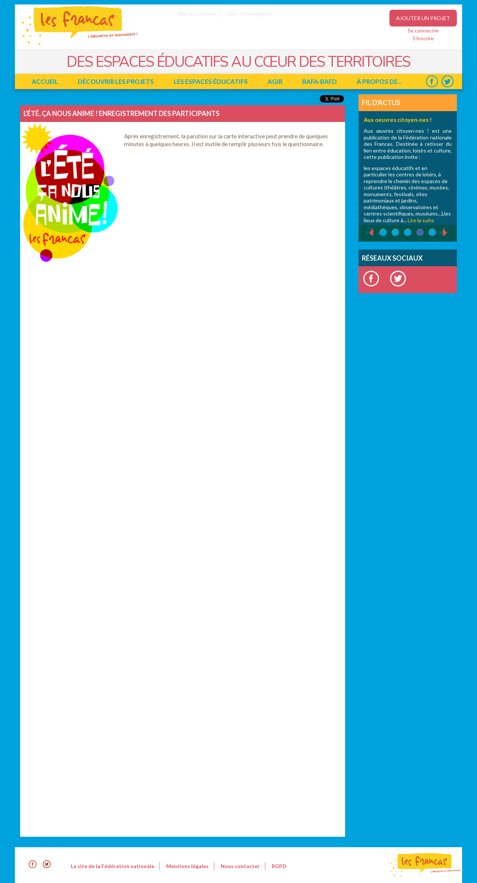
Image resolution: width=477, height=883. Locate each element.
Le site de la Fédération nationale (112, 866)
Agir (275, 81)
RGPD (279, 866)
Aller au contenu (196, 13)
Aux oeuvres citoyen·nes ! (398, 119)
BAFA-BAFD (319, 81)
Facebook (431, 81)
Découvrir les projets (116, 81)
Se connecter (423, 30)
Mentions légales (187, 866)
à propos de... (379, 81)
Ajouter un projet (423, 18)
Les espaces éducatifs (211, 81)
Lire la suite (421, 220)
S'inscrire (423, 38)
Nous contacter (240, 866)
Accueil (45, 81)
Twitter (447, 81)
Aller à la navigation (249, 13)
